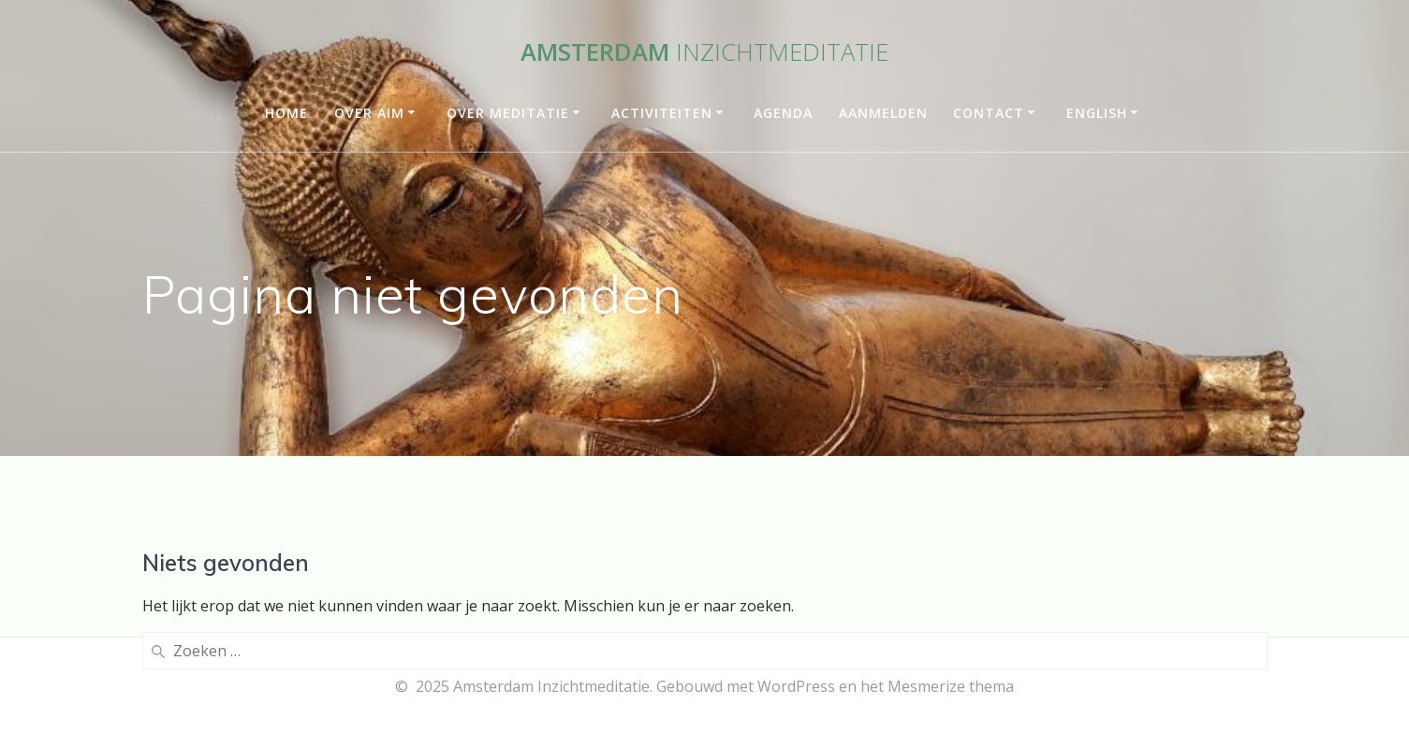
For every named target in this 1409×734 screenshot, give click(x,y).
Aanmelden (883, 113)
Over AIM (369, 113)
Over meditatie (508, 113)
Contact (988, 113)
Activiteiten (661, 113)
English (1096, 113)
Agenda (783, 113)
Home (286, 113)
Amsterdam (704, 52)
